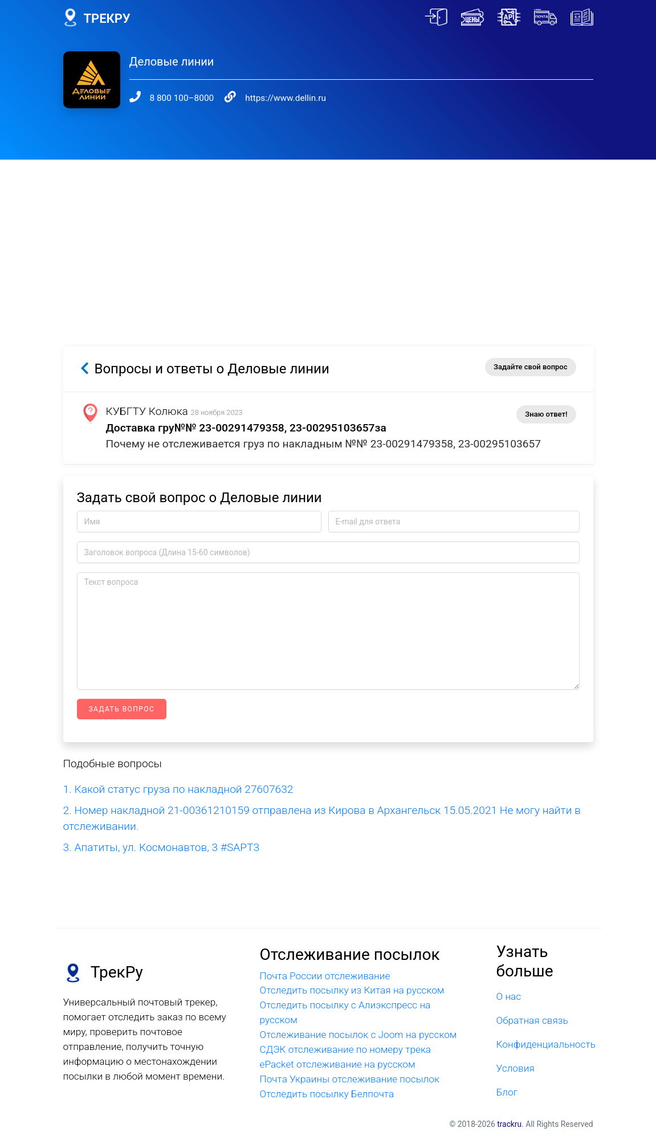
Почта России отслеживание (324, 976)
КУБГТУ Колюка (147, 411)
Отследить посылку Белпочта (326, 1094)
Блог (507, 1092)
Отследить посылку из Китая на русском (351, 990)
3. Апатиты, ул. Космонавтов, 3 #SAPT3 (161, 847)
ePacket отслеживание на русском (337, 1064)
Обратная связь (532, 1020)
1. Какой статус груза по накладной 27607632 (178, 789)
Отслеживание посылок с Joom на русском (358, 1034)
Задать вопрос (122, 709)
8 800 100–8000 (182, 98)
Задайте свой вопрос (530, 367)
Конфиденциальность (544, 1044)
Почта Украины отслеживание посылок (349, 1079)
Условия (515, 1068)
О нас (508, 996)
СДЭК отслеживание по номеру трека (345, 1049)
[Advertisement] (328, 239)
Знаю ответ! (546, 414)
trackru (509, 1124)
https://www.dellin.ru (285, 98)
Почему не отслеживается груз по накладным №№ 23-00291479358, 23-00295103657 (323, 443)
